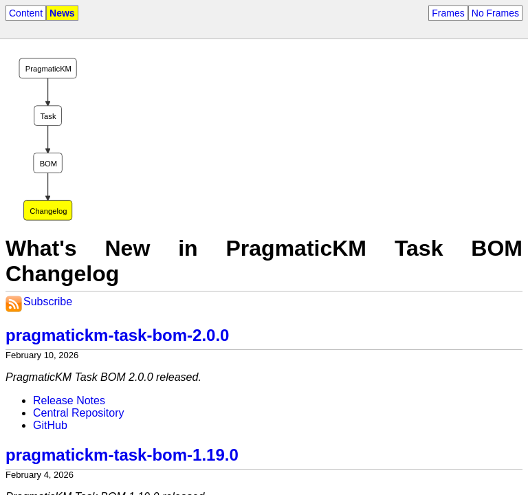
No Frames (495, 13)
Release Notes (69, 400)
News (62, 13)
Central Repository (78, 413)
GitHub (50, 425)
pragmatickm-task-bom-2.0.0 (117, 335)
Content (26, 13)
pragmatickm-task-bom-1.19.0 (122, 455)
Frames (448, 13)
